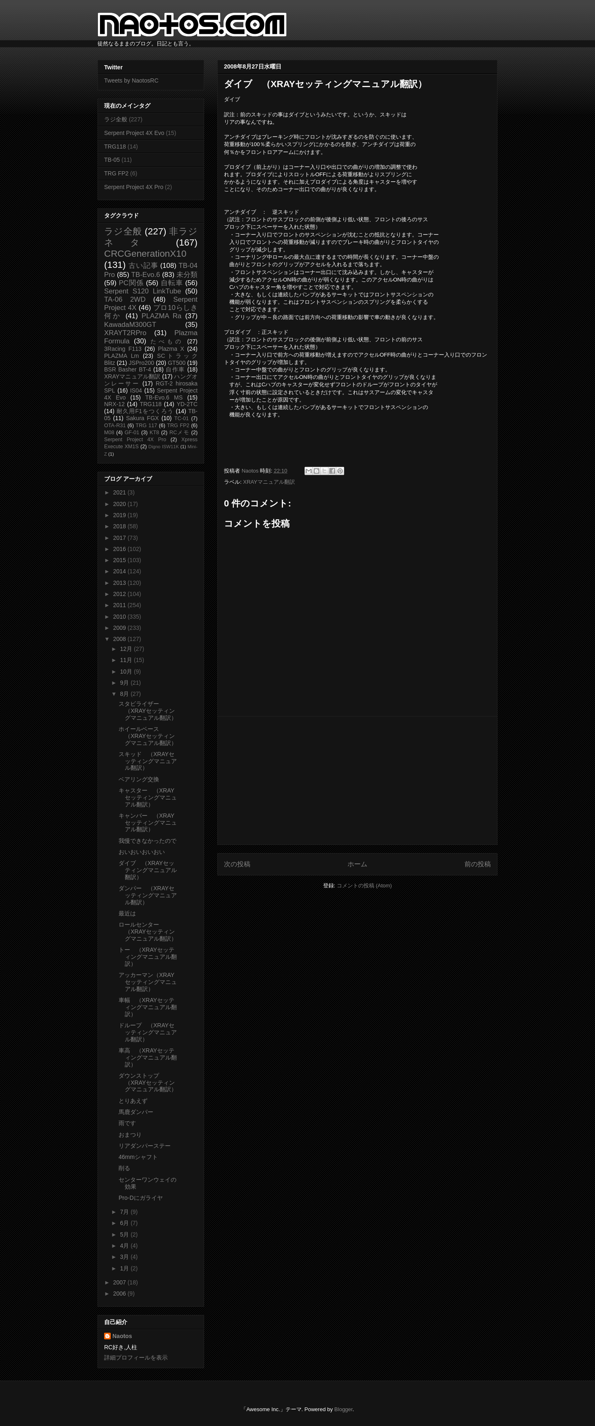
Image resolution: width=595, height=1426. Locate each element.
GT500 (177, 362)
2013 (120, 582)
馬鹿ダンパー (136, 1112)
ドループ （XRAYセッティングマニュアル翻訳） (148, 1032)
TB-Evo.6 (145, 275)
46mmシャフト (138, 1157)
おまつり (130, 1134)
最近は (127, 913)
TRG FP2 (116, 173)
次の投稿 (237, 864)
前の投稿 (477, 864)
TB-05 (112, 159)
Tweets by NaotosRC (131, 80)
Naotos (122, 1336)
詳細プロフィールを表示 (136, 1357)
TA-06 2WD (124, 299)
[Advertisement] (357, 780)
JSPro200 (141, 362)
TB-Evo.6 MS (164, 397)
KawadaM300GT (130, 325)
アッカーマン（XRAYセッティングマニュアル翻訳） (148, 982)
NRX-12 (114, 404)
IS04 (136, 390)
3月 (125, 1256)
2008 (120, 639)
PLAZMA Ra (162, 316)
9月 (125, 682)
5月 (125, 1234)
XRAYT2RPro (125, 333)
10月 (126, 671)
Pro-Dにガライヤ (141, 1197)
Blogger (343, 1409)
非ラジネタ (151, 237)
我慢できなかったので (147, 840)
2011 (120, 605)
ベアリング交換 (139, 779)
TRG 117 (146, 425)
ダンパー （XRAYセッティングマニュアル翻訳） (148, 895)
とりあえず (133, 1100)
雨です (127, 1123)
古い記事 (143, 266)
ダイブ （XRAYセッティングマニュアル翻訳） (148, 870)
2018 (120, 526)
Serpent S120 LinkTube (142, 291)
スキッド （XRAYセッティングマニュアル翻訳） (148, 761)
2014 (120, 571)
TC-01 (181, 418)
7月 (125, 1211)
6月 (125, 1223)
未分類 (187, 275)
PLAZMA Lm (121, 355)
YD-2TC (187, 404)
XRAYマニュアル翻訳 (269, 482)
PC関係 (131, 283)
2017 (120, 537)
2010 (120, 616)
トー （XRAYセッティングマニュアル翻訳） (148, 956)
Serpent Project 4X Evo (134, 133)
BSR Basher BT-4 (127, 369)
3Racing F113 (123, 348)
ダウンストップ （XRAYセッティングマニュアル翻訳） (148, 1082)
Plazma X (171, 348)
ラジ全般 (115, 119)
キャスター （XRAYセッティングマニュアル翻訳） (148, 797)
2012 (120, 594)
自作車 (175, 369)
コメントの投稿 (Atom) (364, 885)
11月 (126, 660)
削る (124, 1168)
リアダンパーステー (145, 1145)
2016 (120, 549)
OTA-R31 (115, 425)
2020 (120, 504)
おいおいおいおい (142, 852)
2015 (120, 560)
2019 (120, 515)
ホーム (357, 864)
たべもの (166, 341)
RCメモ (179, 432)
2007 (120, 1282)
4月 (125, 1245)
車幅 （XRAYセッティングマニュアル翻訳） (148, 1007)
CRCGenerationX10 (145, 253)
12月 (126, 649)
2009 (120, 627)
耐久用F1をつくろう (145, 411)
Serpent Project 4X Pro (133, 187)
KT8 (154, 432)
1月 (125, 1268)
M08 (109, 432)
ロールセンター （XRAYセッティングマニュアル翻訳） (148, 931)
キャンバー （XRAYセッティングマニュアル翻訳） (148, 822)
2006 (120, 1293)
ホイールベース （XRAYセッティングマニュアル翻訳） (148, 736)
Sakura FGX (142, 418)
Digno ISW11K (163, 446)
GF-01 (131, 432)
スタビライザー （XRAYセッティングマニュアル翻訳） (148, 710)
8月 (125, 694)
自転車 (172, 283)
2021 (120, 492)
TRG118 (115, 146)
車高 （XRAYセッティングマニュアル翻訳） (148, 1057)
